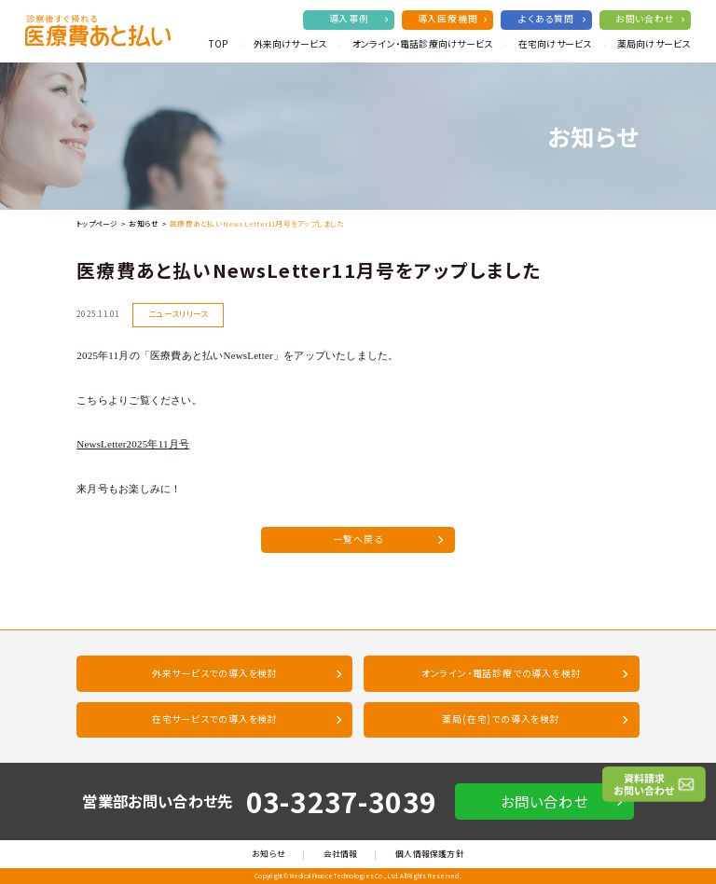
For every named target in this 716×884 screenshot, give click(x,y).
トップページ (96, 223)
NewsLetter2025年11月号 (132, 443)
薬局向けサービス (654, 43)
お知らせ (143, 223)
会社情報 (341, 854)
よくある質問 (551, 18)
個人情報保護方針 (429, 854)
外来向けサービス (290, 43)
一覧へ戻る (389, 539)
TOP (218, 43)
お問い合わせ (649, 18)
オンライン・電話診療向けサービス (422, 43)
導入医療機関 (453, 18)
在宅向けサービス (555, 43)
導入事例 (359, 18)
